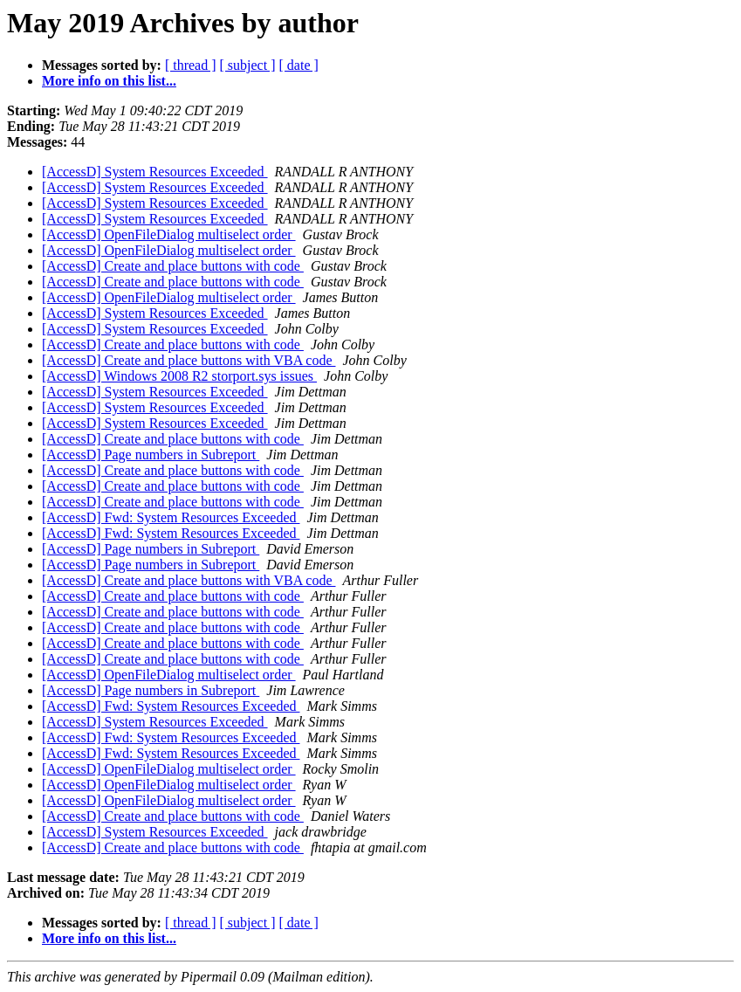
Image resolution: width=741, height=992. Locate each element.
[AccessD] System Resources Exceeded (155, 171)
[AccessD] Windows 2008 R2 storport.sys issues (179, 376)
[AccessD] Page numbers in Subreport (150, 454)
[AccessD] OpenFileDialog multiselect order (169, 234)
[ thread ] (190, 65)
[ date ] (299, 65)
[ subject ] (248, 65)
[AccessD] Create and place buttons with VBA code (189, 360)
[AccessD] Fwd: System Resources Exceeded (170, 517)
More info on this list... (109, 80)
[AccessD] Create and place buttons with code (173, 265)
